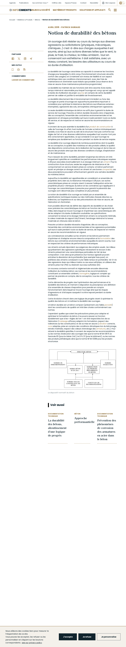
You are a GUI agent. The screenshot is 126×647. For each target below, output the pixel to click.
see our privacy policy (32, 642)
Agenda (12, 3)
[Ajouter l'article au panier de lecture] (13, 69)
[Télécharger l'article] (24, 69)
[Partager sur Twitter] (19, 58)
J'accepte (68, 636)
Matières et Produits (65, 10)
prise (82, 93)
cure (50, 326)
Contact (83, 3)
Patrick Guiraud (70, 27)
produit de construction (100, 126)
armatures (101, 328)
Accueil (12, 20)
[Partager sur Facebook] (13, 58)
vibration (103, 323)
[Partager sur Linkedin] (25, 58)
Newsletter (94, 3)
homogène (84, 273)
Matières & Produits (24, 20)
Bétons (37, 20)
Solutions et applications (95, 10)
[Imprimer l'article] (18, 69)
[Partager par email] (31, 58)
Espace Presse (71, 3)
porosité (108, 305)
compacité (107, 169)
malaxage (63, 321)
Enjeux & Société (40, 10)
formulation (105, 238)
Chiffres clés (56, 3)
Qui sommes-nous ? (40, 3)
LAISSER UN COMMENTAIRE (23, 80)
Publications (24, 3)
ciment (106, 162)
